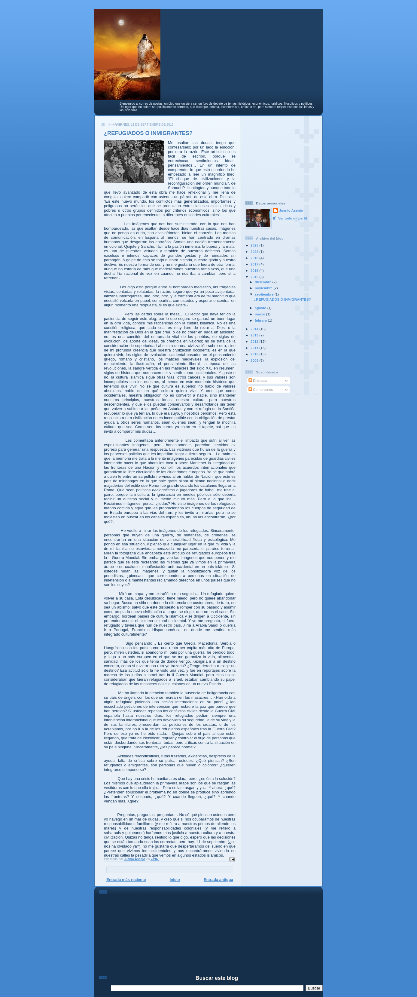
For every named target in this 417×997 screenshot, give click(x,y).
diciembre (263, 282)
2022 (255, 251)
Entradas (257, 380)
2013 (255, 335)
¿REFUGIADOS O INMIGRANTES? (282, 299)
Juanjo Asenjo (291, 210)
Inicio (175, 879)
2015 (255, 277)
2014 (255, 329)
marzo (260, 314)
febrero (261, 320)
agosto (261, 308)
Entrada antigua (218, 879)
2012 (255, 341)
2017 (255, 264)
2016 (255, 270)
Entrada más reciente (126, 879)
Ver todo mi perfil (292, 218)
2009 (255, 360)
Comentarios (260, 389)
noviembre (264, 288)
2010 (255, 354)
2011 (255, 348)
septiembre (265, 294)
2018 (255, 258)
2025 (255, 245)
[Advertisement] (282, 156)
